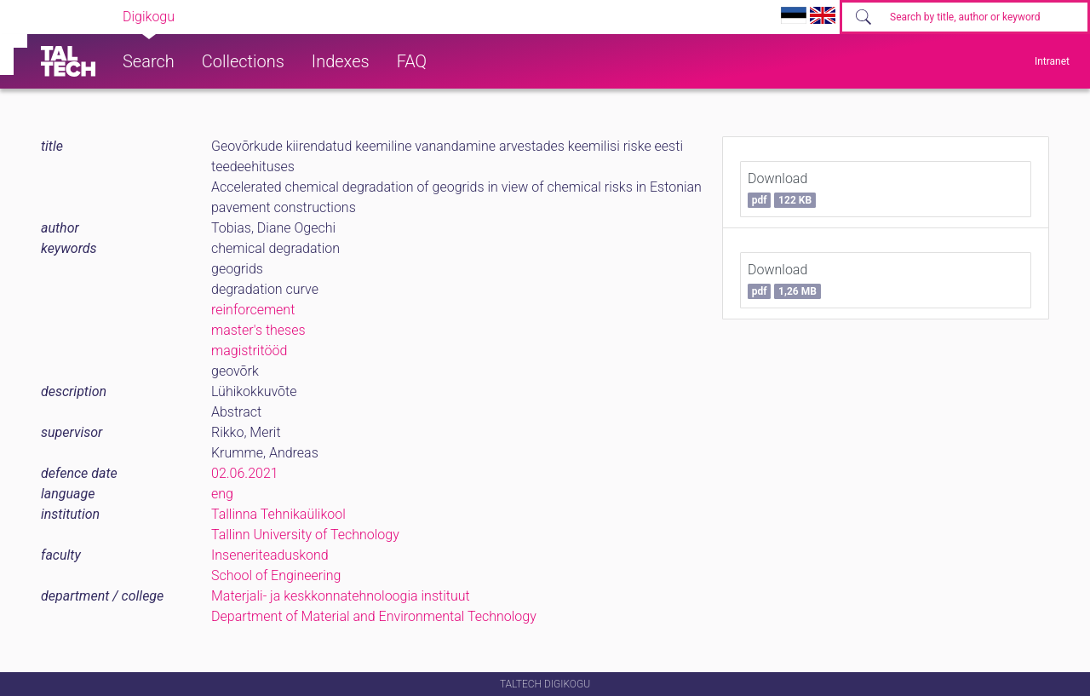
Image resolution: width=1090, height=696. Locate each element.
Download (782, 189)
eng (222, 494)
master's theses (258, 330)
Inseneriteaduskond (270, 555)
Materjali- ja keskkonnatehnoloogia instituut (340, 596)
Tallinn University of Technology (305, 534)
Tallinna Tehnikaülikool (278, 514)
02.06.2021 (244, 473)
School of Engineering (276, 575)
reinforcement (253, 310)
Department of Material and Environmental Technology (373, 616)
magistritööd (249, 350)
